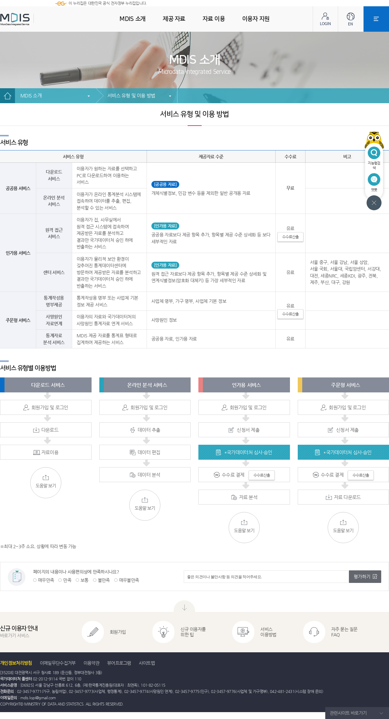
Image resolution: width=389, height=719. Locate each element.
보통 (84, 580)
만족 (67, 580)
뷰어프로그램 (119, 662)
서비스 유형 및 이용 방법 (131, 95)
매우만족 (46, 580)
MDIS (30, 19)
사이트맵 (147, 662)
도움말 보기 (46, 481)
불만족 (104, 580)
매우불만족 (129, 580)
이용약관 (91, 662)
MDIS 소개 (31, 95)
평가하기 (362, 576)
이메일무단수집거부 (58, 662)
